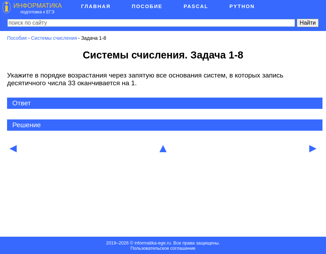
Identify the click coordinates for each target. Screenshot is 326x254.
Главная (96, 6)
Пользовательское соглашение (162, 248)
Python (242, 6)
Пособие (17, 38)
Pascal (196, 6)
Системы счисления (54, 38)
